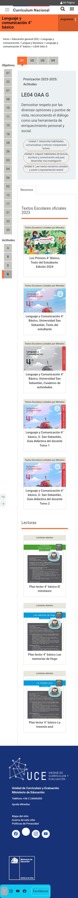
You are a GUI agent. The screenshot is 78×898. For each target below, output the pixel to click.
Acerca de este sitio (23, 819)
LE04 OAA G (40, 46)
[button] (61, 6)
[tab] (61, 6)
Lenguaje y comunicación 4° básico (17, 23)
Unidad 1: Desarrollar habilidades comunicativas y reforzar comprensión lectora (46, 145)
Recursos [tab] (26, 190)
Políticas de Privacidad (25, 823)
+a (3, 496)
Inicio (6, 39)
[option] (11, 891)
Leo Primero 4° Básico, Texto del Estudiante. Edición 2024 (44, 262)
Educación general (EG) (25, 39)
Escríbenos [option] (40, 891)
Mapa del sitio (20, 816)
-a (4, 503)
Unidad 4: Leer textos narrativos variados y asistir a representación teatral (46, 168)
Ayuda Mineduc (21, 804)
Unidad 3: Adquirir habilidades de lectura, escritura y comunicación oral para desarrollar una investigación (46, 157)
